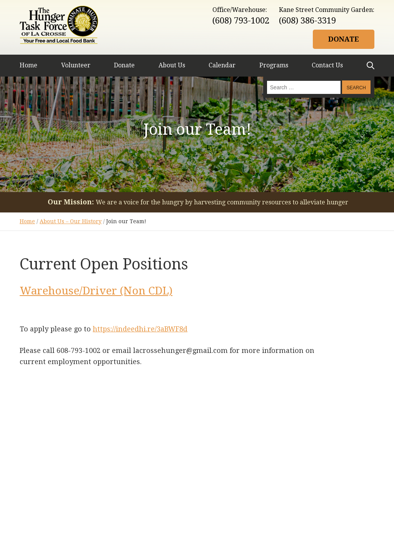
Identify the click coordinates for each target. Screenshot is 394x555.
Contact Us (327, 65)
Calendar (222, 65)
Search (370, 65)
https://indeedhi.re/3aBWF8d (140, 329)
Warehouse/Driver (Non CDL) (96, 290)
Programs (273, 65)
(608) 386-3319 (307, 20)
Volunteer (75, 65)
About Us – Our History (71, 221)
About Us (172, 65)
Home (28, 65)
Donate (343, 39)
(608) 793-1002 (240, 20)
